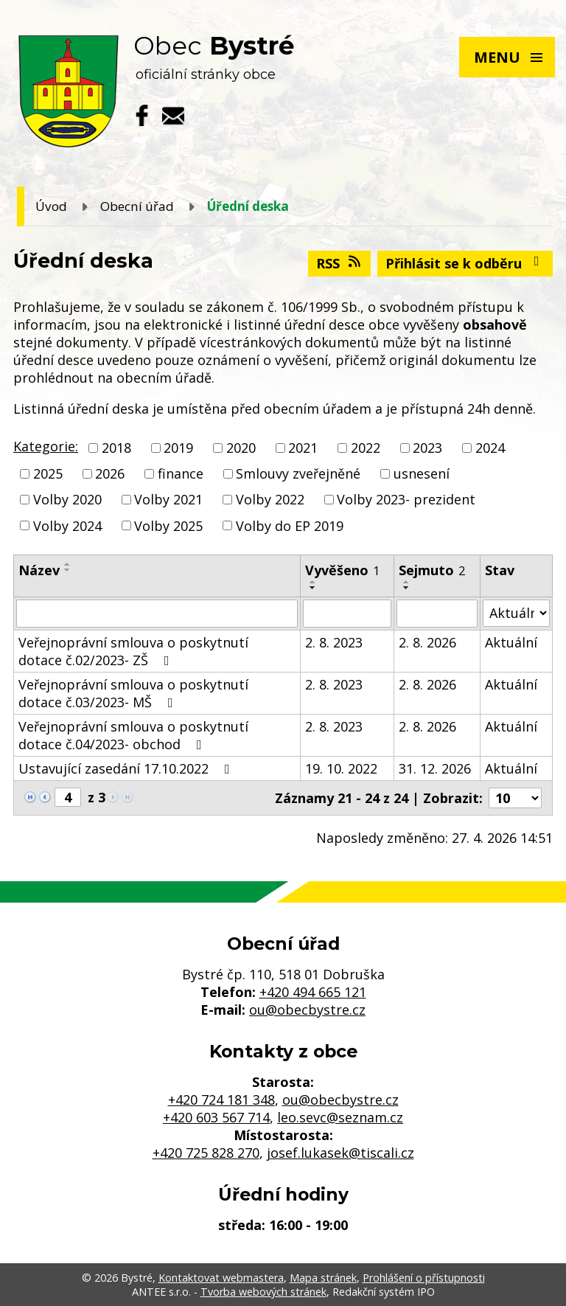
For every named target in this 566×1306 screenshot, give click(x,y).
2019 (178, 447)
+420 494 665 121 (312, 992)
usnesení (422, 473)
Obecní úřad (137, 206)
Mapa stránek (323, 1278)
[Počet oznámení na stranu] (515, 798)
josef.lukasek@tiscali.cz (340, 1152)
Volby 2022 (270, 500)
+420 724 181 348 (221, 1099)
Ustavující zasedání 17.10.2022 (127, 768)
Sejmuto (432, 570)
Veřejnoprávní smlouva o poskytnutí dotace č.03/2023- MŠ (133, 693)
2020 (241, 447)
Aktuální (511, 642)
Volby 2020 (67, 500)
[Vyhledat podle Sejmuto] (437, 614)
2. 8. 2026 (427, 642)
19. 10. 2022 (341, 768)
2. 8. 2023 (334, 642)
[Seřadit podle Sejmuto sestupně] (407, 588)
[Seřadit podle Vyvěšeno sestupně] (313, 588)
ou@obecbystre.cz (307, 1009)
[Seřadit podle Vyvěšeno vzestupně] (313, 582)
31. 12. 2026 (435, 768)
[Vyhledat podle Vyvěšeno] (347, 614)
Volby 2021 (168, 500)
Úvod (51, 206)
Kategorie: (45, 446)
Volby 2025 (168, 526)
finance (180, 473)
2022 (365, 447)
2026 (110, 473)
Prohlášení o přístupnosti (424, 1278)
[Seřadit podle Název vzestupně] (68, 564)
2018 (116, 447)
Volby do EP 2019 (289, 526)
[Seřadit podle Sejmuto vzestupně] (407, 582)
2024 (490, 447)
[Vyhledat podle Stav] (516, 613)
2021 (303, 447)
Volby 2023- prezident (406, 500)
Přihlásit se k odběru (465, 263)
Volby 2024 (67, 526)
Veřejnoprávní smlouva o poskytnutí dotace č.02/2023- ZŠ (133, 651)
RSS (339, 263)
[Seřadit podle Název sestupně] (68, 570)
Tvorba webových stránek (263, 1292)
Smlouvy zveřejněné (298, 473)
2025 (48, 473)
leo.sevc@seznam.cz (340, 1117)
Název (39, 570)
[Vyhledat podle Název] (157, 614)
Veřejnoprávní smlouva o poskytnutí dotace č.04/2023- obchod (133, 735)
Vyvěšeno (342, 570)
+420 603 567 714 (216, 1117)
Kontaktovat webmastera (221, 1278)
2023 (427, 447)
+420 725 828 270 (206, 1152)
